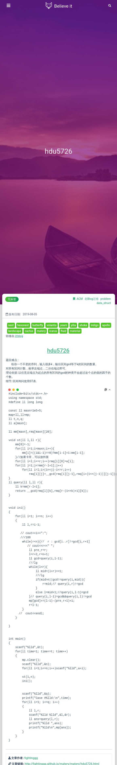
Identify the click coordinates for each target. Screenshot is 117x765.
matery (41, 331)
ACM (80, 298)
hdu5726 (58, 350)
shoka (83, 325)
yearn (63, 325)
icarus (53, 331)
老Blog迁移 (92, 298)
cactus (29, 331)
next (11, 325)
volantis (51, 325)
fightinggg (31, 758)
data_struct (104, 303)
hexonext (23, 325)
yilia (73, 325)
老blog (19, 336)
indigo (95, 325)
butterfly (37, 325)
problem (105, 298)
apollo (106, 325)
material (75, 331)
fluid (63, 331)
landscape (14, 331)
